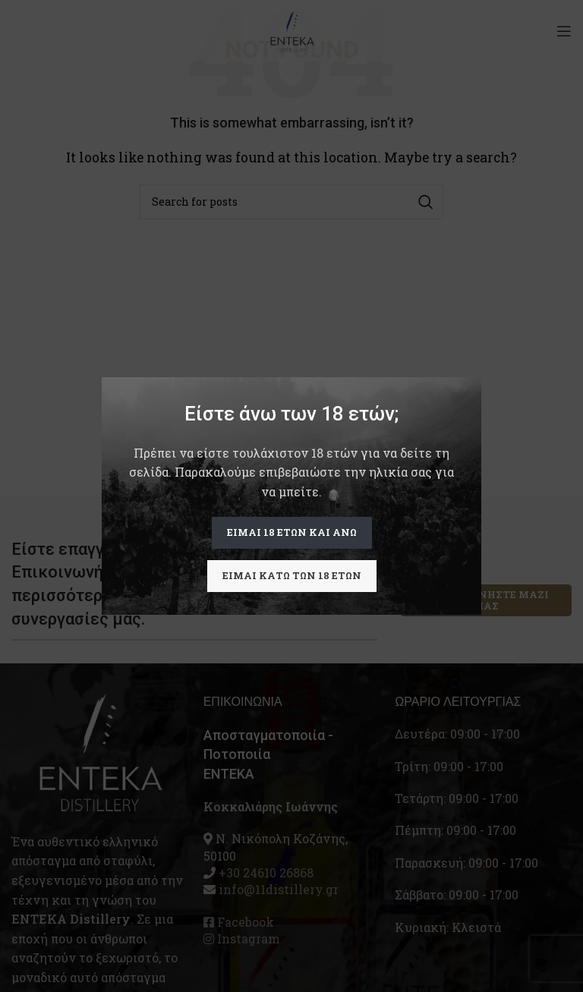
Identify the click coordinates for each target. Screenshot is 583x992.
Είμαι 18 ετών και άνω (292, 532)
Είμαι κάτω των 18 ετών (291, 575)
